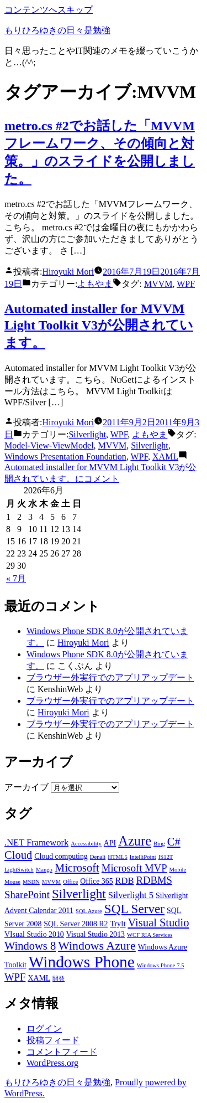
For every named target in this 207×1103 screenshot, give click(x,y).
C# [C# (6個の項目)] (174, 842)
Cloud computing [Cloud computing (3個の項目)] (61, 856)
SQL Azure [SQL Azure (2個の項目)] (89, 911)
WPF (186, 283)
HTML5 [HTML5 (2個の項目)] (118, 857)
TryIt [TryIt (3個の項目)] (118, 924)
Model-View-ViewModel (49, 445)
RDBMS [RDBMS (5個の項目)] (154, 880)
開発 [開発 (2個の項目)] (58, 979)
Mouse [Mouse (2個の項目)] (12, 882)
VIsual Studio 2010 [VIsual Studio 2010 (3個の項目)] (34, 934)
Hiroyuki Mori (68, 271)
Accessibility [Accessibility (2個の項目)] (86, 844)
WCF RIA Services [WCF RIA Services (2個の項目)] (149, 935)
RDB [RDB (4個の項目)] (124, 880)
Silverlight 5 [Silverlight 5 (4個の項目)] (130, 895)
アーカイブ (26, 787)
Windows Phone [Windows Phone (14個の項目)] (82, 962)
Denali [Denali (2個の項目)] (97, 857)
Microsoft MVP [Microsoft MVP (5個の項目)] (134, 868)
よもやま (95, 283)
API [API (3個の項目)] (110, 843)
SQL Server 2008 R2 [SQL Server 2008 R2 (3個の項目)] (76, 924)
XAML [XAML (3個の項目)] (39, 978)
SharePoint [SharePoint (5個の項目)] (27, 894)
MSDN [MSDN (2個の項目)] (31, 882)
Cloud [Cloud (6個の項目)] (18, 855)
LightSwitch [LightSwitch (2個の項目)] (19, 870)
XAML (165, 456)
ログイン (44, 1028)
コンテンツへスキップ (48, 9)
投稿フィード (52, 1040)
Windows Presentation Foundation (65, 456)
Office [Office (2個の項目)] (70, 882)
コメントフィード (61, 1051)
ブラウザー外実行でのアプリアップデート (110, 677)
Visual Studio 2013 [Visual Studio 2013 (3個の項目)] (95, 934)
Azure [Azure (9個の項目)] (134, 840)
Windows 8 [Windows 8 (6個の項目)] (30, 946)
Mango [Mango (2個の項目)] (44, 870)
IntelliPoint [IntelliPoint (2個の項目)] (143, 857)
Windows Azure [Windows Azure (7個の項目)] (97, 945)
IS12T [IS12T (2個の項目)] (165, 857)
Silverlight (87, 434)
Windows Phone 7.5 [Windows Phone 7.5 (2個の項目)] (160, 965)
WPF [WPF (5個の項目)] (14, 977)
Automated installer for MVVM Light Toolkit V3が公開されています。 (98, 325)
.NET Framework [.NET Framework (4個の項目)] (36, 842)
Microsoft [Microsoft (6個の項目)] (77, 868)
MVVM (158, 283)
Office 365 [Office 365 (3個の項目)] (96, 881)
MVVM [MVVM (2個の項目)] (51, 882)
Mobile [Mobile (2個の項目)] (178, 870)
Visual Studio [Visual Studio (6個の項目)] (158, 922)
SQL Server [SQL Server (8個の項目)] (134, 908)
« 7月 (16, 578)
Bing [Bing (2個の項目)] (159, 844)
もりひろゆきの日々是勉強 (57, 30)
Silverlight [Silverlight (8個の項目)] (79, 893)
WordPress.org (52, 1063)
